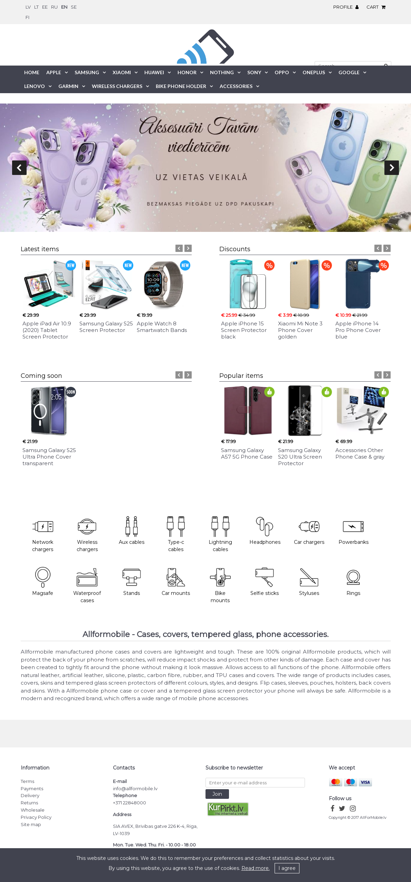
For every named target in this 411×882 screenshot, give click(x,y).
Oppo (282, 72)
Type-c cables (175, 534)
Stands (131, 581)
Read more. (255, 868)
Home (31, 72)
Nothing (222, 72)
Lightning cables (220, 534)
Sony (254, 72)
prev (19, 167)
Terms (27, 781)
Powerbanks (353, 531)
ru (54, 7)
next (391, 167)
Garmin (68, 86)
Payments (32, 788)
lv (28, 7)
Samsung (87, 72)
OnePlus (314, 72)
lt (36, 7)
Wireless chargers (87, 534)
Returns (29, 802)
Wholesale (33, 810)
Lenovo (34, 86)
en (64, 7)
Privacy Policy (36, 817)
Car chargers (309, 531)
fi (27, 17)
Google (349, 72)
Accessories (236, 86)
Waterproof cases (87, 585)
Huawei (154, 72)
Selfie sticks (264, 581)
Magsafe (42, 581)
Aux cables (131, 531)
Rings (353, 581)
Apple (53, 72)
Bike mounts (220, 585)
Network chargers (42, 534)
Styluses (309, 581)
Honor (187, 72)
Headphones (264, 531)
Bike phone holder (181, 86)
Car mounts (176, 581)
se (74, 7)
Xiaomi (122, 72)
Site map (31, 824)
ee (45, 7)
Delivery (30, 795)
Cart (377, 7)
